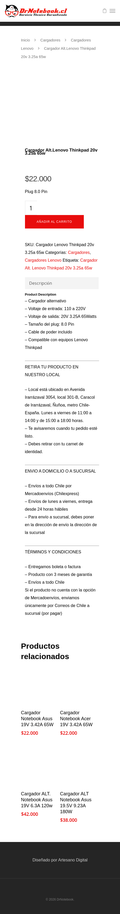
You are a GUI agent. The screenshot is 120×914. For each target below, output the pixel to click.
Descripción (40, 283)
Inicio (25, 40)
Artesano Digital (72, 860)
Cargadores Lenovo (43, 260)
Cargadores (50, 40)
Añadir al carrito (54, 222)
